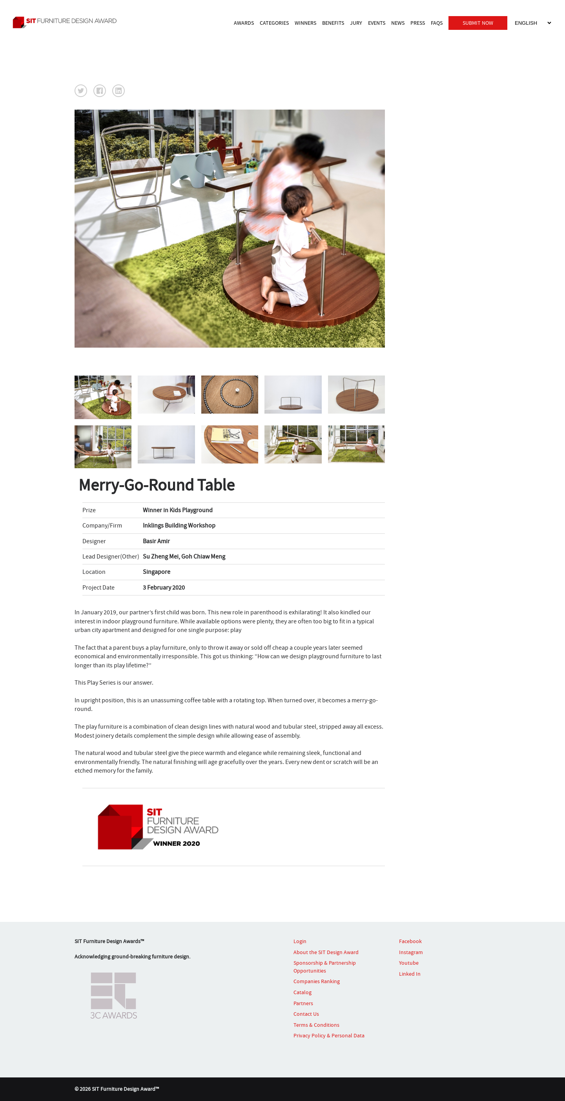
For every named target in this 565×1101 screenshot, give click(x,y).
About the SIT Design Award (326, 952)
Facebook (410, 941)
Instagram (411, 952)
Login (299, 941)
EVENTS (376, 22)
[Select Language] (532, 23)
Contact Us (306, 1013)
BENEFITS (333, 22)
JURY (356, 22)
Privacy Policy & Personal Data (329, 1035)
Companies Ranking (316, 981)
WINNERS (305, 22)
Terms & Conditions (316, 1024)
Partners (303, 1003)
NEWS (398, 22)
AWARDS (244, 22)
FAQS (437, 22)
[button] (81, 90)
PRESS (417, 22)
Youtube (409, 962)
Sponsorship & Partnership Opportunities (324, 966)
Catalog (302, 992)
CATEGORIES (274, 22)
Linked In (410, 973)
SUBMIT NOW (478, 22)
